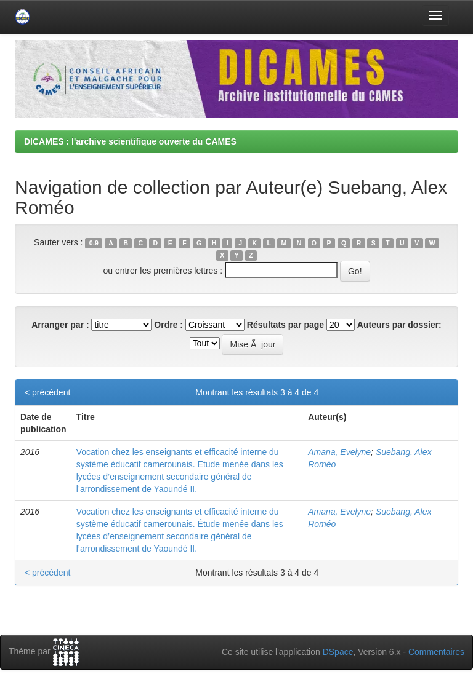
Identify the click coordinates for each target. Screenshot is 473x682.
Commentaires (436, 652)
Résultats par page (285, 325)
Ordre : (168, 325)
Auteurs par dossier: (399, 325)
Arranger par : (60, 325)
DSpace (338, 652)
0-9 (94, 243)
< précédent (47, 392)
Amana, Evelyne (339, 452)
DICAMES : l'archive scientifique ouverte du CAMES (130, 141)
